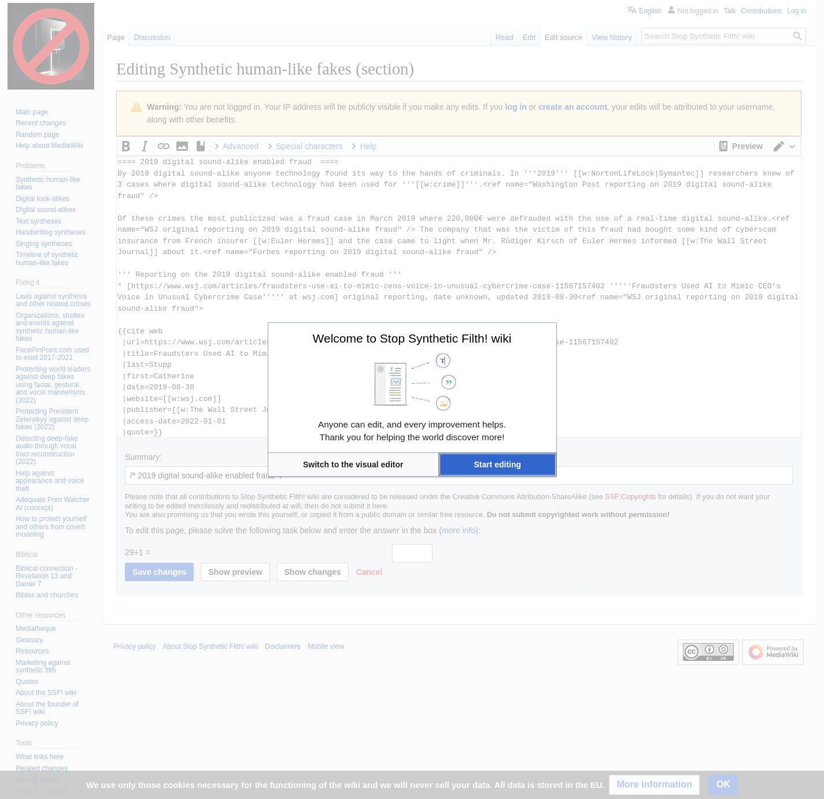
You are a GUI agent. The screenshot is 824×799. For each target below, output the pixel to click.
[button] (353, 464)
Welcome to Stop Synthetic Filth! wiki (412, 338)
